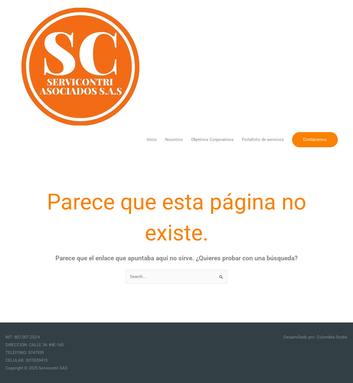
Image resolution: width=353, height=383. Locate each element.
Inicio (152, 139)
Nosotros (174, 139)
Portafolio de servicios (263, 139)
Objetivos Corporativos (212, 139)
